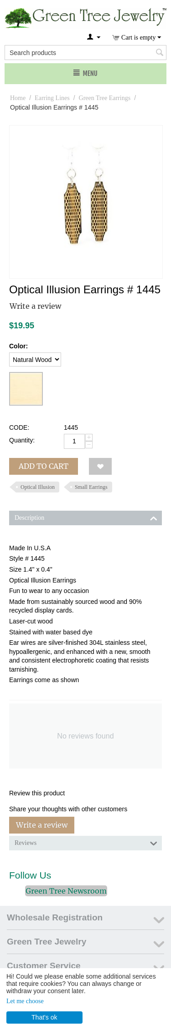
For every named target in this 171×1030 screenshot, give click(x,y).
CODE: (19, 427)
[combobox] (85, 52)
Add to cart (43, 466)
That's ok (44, 1017)
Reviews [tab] (86, 842)
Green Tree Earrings (105, 98)
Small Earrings (91, 487)
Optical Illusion (38, 487)
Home (18, 98)
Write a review (35, 306)
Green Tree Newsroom (66, 890)
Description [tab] (86, 517)
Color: (18, 346)
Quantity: (22, 440)
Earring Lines (52, 98)
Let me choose (25, 1001)
